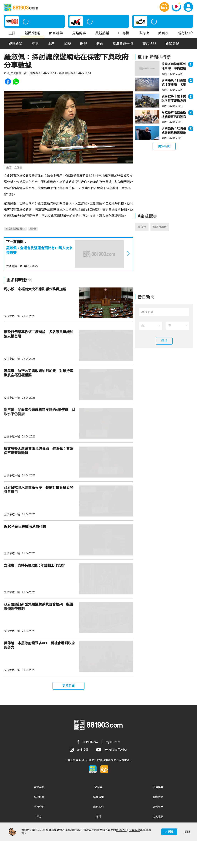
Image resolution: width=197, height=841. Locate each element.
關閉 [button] (187, 831)
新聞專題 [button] (172, 44)
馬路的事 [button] (79, 34)
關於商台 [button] (39, 787)
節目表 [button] (163, 34)
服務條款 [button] (39, 797)
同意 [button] (171, 831)
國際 (164, 74)
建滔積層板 (160, 227)
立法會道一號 (14, 266)
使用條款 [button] (158, 787)
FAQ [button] (39, 817)
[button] (164, 7)
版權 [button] (98, 817)
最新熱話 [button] (102, 34)
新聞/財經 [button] (32, 34)
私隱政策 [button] (98, 797)
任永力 (142, 227)
